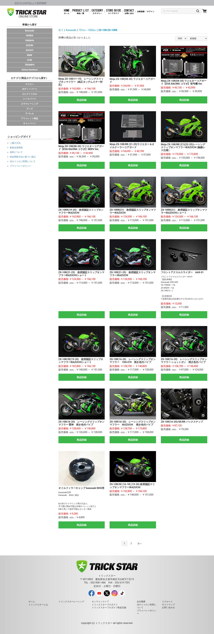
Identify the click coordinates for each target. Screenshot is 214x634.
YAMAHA (29, 40)
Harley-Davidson (30, 69)
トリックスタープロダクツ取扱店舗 (109, 607)
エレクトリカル (29, 94)
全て (60, 30)
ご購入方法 (15, 143)
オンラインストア (100, 601)
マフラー (29, 84)
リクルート (167, 601)
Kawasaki (29, 30)
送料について (16, 152)
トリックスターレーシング (71, 601)
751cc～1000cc (87, 30)
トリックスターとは (38, 604)
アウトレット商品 (29, 118)
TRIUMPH (29, 65)
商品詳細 (81, 100)
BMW (29, 55)
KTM (29, 60)
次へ (139, 543)
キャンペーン (29, 123)
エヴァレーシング (29, 104)
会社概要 (141, 601)
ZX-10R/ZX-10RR (107, 30)
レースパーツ (29, 99)
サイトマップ (168, 604)
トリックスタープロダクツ (105, 604)
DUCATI (29, 50)
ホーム (31, 601)
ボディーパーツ (29, 89)
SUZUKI (29, 45)
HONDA (29, 35)
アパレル (29, 113)
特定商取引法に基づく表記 (23, 157)
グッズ (29, 108)
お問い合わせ (168, 607)
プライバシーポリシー (20, 166)
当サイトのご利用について (23, 161)
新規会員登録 (16, 147)
